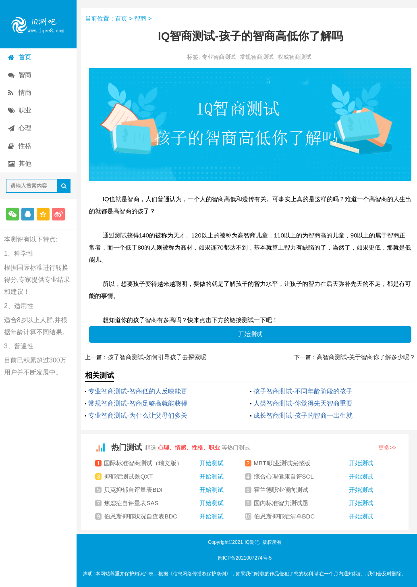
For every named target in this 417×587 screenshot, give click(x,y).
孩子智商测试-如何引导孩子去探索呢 (157, 357)
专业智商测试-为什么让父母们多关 (137, 415)
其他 (25, 163)
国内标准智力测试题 (313, 503)
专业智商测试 (219, 57)
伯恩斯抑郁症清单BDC (313, 516)
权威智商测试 (294, 57)
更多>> (387, 447)
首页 (25, 57)
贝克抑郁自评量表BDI (164, 490)
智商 (25, 74)
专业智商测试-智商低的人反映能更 (137, 391)
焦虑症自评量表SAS (164, 503)
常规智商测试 (257, 57)
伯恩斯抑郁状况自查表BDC (164, 516)
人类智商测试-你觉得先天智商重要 (302, 403)
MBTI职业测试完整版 (313, 463)
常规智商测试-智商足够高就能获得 (137, 403)
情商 (25, 92)
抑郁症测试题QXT (164, 476)
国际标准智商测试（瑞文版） (164, 463)
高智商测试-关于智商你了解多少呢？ (366, 357)
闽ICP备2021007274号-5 (245, 558)
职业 (25, 110)
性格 (25, 145)
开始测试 (250, 334)
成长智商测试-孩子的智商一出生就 (302, 415)
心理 (25, 128)
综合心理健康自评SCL (313, 476)
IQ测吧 (252, 542)
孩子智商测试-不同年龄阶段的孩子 (302, 391)
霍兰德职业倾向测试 (313, 490)
